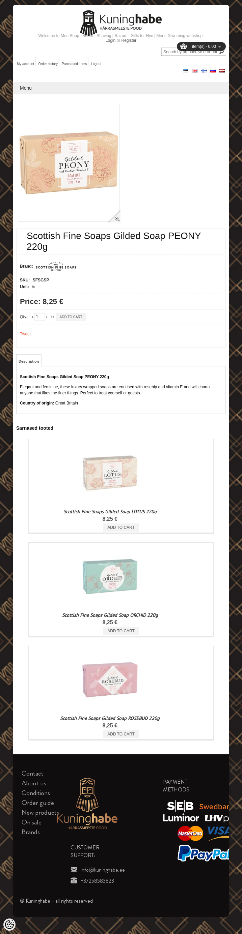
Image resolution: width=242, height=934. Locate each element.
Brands (31, 832)
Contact (33, 773)
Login (110, 40)
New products (40, 812)
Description (29, 361)
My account (25, 64)
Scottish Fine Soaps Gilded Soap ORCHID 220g (110, 615)
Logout (96, 64)
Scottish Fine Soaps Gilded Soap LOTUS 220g (110, 512)
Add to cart (71, 317)
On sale (32, 822)
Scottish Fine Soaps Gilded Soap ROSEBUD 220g (110, 718)
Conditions (36, 793)
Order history (48, 64)
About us (34, 783)
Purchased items (74, 64)
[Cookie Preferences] (9, 924)
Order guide (38, 803)
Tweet (25, 334)
